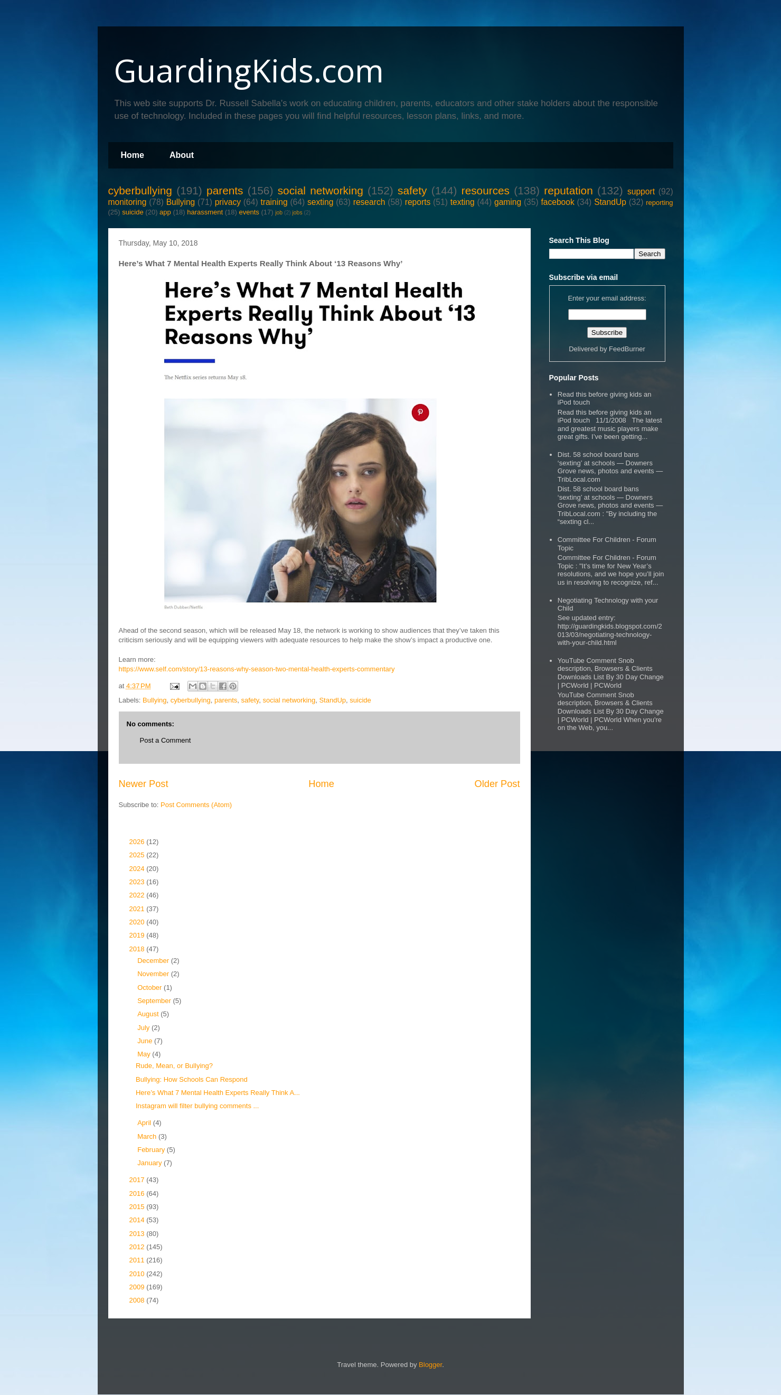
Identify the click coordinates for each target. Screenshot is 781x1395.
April (145, 1123)
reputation (568, 190)
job (279, 213)
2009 (138, 1287)
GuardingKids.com (249, 70)
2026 (138, 842)
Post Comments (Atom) (196, 805)
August (149, 1014)
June (145, 1041)
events (249, 212)
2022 (138, 895)
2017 (138, 1180)
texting (462, 202)
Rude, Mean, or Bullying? (174, 1066)
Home (132, 155)
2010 (138, 1274)
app (165, 212)
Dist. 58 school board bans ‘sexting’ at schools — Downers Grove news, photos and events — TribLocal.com (610, 467)
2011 (138, 1260)
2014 (138, 1220)
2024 (138, 869)
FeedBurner (627, 349)
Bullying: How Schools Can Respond (192, 1079)
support (641, 191)
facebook (557, 202)
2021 (138, 909)
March (147, 1136)
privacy (228, 202)
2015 (138, 1207)
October (150, 987)
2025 (138, 855)
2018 (138, 949)
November (154, 974)
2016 (138, 1193)
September (155, 1001)
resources (486, 190)
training (273, 202)
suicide (132, 212)
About (182, 155)
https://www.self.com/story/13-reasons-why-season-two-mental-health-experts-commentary (257, 669)
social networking (320, 190)
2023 (138, 882)
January (150, 1163)
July (144, 1028)
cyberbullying (140, 190)
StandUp (610, 202)
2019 (138, 935)
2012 (138, 1247)
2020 (138, 922)
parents (224, 190)
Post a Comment (165, 740)
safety (412, 190)
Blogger (430, 1365)
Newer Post (143, 784)
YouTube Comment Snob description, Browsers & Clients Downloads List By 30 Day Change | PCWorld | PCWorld (611, 673)
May (144, 1054)
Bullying (180, 202)
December (154, 961)
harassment (205, 212)
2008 (138, 1300)
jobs (298, 213)
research (369, 202)
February (152, 1150)
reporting (659, 203)
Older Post (497, 784)
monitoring (127, 202)
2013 (138, 1234)
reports (418, 202)
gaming (507, 202)
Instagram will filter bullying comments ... (197, 1106)
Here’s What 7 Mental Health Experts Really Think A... (218, 1093)
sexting (320, 202)
